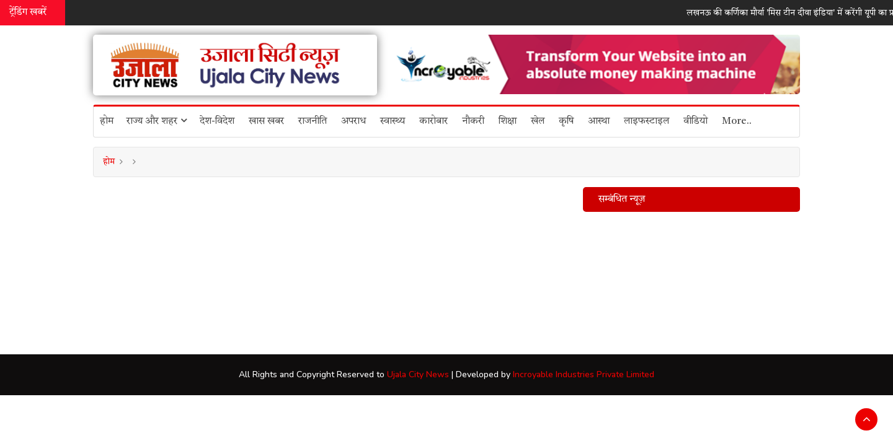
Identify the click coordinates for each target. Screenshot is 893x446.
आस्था (599, 121)
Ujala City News (418, 374)
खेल (537, 121)
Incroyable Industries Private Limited (583, 374)
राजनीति (312, 121)
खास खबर (266, 121)
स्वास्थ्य (392, 121)
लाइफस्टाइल (646, 121)
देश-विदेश (217, 121)
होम (106, 121)
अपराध (353, 121)
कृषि (566, 121)
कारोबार (433, 121)
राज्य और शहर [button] (157, 120)
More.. (737, 121)
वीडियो (695, 121)
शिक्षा (508, 121)
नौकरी (473, 121)
